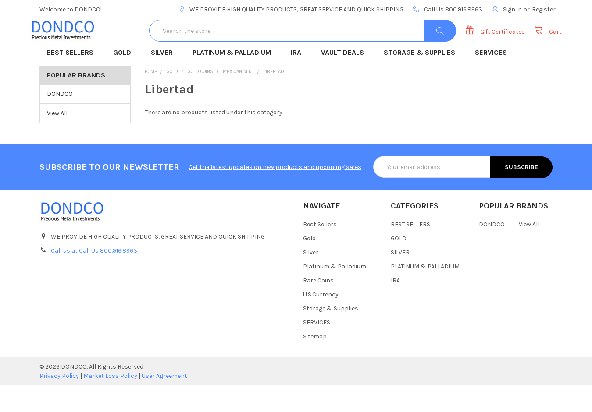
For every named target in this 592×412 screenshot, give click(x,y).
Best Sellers (320, 251)
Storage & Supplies (330, 335)
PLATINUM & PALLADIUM (235, 80)
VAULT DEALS (345, 80)
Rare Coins (318, 307)
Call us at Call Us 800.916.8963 (94, 277)
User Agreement (164, 402)
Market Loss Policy (110, 402)
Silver (310, 279)
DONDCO (60, 120)
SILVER (164, 80)
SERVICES (494, 80)
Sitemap (315, 363)
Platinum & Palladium (334, 293)
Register (544, 9)
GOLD (125, 80)
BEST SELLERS (72, 80)
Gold (309, 265)
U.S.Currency (321, 321)
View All (57, 140)
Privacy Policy (59, 402)
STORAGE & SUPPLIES (422, 80)
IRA (299, 80)
